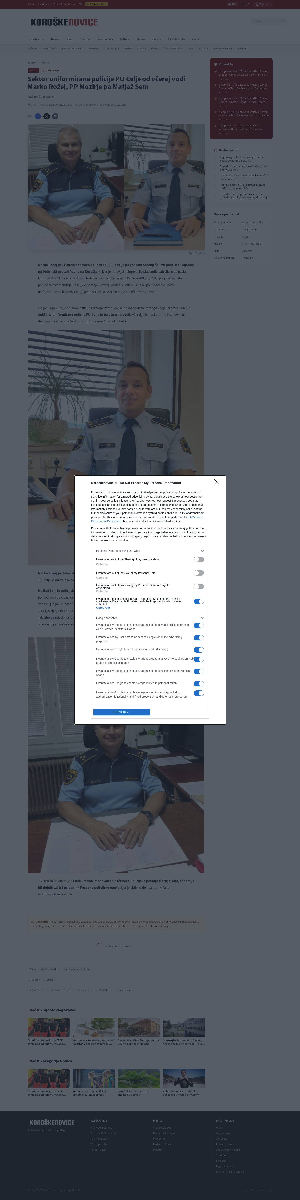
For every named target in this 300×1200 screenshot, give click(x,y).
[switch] (199, 559)
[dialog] (150, 600)
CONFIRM (121, 712)
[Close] (218, 483)
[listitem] (150, 551)
